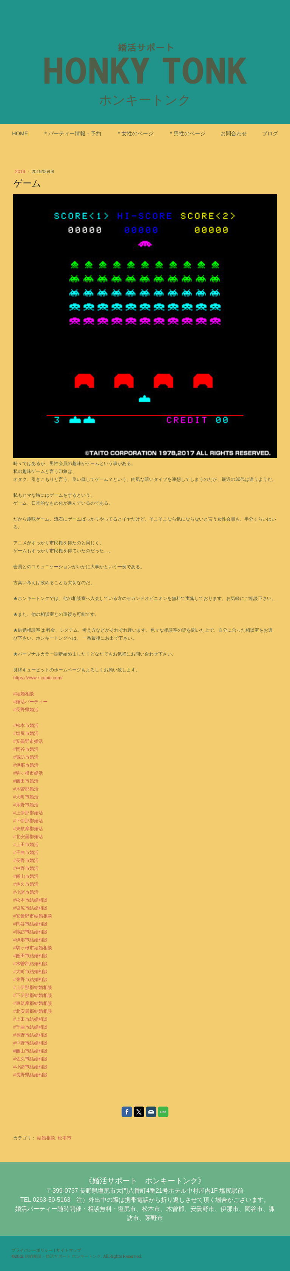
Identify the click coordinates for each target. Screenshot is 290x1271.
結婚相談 (46, 1138)
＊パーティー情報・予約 (72, 133)
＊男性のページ (186, 133)
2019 (20, 171)
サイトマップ (68, 1250)
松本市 (64, 1138)
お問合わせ (234, 133)
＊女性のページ (134, 133)
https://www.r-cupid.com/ (38, 677)
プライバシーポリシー (32, 1250)
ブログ (270, 133)
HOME (20, 133)
